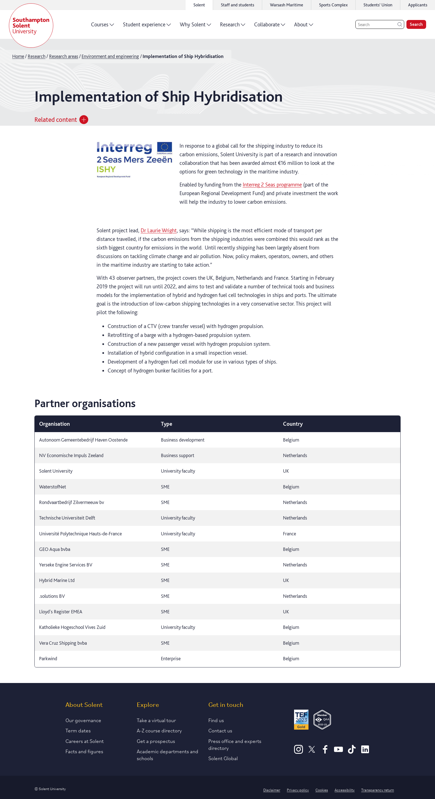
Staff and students (237, 4)
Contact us (220, 730)
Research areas (63, 56)
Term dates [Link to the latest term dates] (78, 730)
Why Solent (195, 26)
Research (232, 26)
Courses (102, 26)
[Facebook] (325, 751)
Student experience (147, 26)
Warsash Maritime (286, 4)
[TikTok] (351, 751)
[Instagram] (298, 751)
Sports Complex (333, 4)
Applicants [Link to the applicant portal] (417, 4)
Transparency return (377, 789)
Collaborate (269, 26)
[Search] (379, 24)
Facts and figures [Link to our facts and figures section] (84, 751)
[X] (311, 751)
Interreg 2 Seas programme (272, 184)
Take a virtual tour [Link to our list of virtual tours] (156, 720)
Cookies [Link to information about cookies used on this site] (321, 789)
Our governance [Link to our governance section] (83, 720)
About (303, 26)
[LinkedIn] (365, 751)
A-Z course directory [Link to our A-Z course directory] (159, 730)
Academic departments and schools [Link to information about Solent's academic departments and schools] (167, 754)
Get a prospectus (156, 740)
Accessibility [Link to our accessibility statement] (345, 789)
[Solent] (31, 25)
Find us (216, 720)
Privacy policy (298, 789)
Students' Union (377, 4)
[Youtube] (338, 751)
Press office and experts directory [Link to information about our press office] (234, 744)
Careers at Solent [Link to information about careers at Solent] (84, 740)
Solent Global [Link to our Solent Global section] (223, 758)
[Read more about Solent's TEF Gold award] (301, 721)
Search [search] (416, 24)
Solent (199, 4)
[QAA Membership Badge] (322, 721)
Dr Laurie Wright (159, 230)
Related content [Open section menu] (61, 119)
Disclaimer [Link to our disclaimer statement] (271, 789)
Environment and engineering (110, 56)
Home (18, 56)
